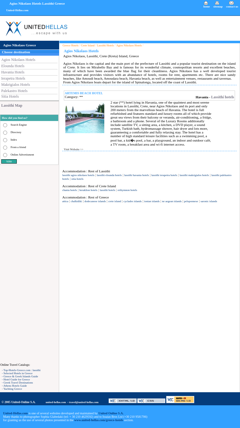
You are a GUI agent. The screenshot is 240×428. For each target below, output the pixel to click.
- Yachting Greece (12, 388)
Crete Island (88, 45)
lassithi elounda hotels (109, 175)
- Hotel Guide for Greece (16, 379)
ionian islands (152, 201)
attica (65, 201)
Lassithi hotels (222, 97)
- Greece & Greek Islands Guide (20, 376)
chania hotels (69, 190)
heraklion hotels (88, 190)
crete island (114, 201)
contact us (232, 6)
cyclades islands (133, 201)
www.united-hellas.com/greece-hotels (98, 420)
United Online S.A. (111, 413)
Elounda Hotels (12, 66)
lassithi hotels (107, 190)
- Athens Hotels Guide (14, 385)
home (206, 6)
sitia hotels (77, 178)
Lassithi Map (11, 105)
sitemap (218, 6)
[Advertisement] (29, 263)
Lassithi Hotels (105, 45)
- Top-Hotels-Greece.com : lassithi (21, 370)
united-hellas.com (56, 402)
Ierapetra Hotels (13, 78)
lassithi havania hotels (136, 175)
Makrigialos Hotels (15, 84)
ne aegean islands (172, 201)
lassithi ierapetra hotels (164, 175)
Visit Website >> (73, 149)
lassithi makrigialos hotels (194, 175)
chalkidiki (76, 201)
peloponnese (191, 201)
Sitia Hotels (10, 96)
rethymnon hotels (127, 190)
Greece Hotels (70, 45)
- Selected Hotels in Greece (17, 373)
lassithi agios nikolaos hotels (78, 175)
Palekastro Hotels (14, 91)
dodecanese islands (95, 201)
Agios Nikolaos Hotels (18, 60)
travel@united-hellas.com (84, 402)
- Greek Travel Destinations (17, 382)
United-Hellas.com (17, 10)
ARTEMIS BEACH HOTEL (84, 93)
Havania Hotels (12, 72)
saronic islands (208, 201)
